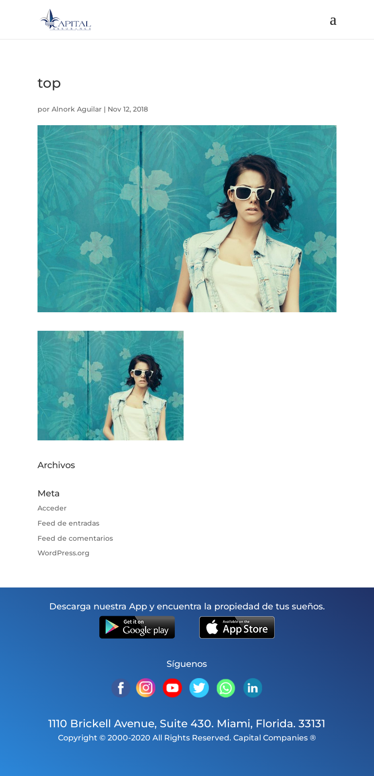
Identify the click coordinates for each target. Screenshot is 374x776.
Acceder (52, 508)
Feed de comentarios (75, 538)
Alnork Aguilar (77, 109)
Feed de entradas (68, 523)
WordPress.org (63, 553)
